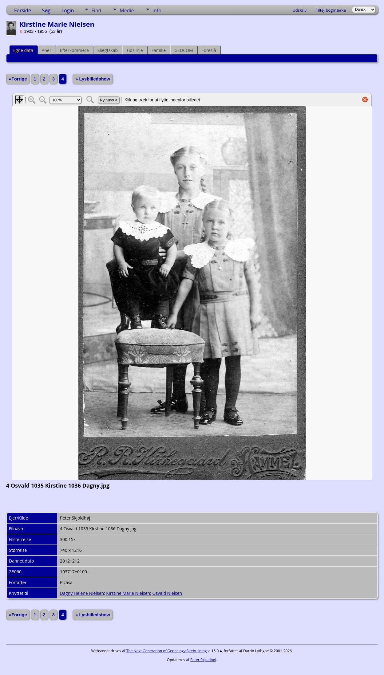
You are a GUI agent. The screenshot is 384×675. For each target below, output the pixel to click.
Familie (159, 50)
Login (67, 10)
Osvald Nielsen (167, 593)
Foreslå (209, 50)
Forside (22, 10)
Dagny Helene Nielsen (82, 593)
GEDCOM (183, 50)
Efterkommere (74, 50)
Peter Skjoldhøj (203, 659)
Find (96, 10)
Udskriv (299, 10)
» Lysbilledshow (92, 79)
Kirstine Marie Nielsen (128, 593)
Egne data (23, 50)
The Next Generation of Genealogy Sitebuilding (166, 650)
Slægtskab (107, 50)
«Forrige (18, 79)
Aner (46, 50)
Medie (127, 10)
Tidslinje (134, 50)
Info (156, 10)
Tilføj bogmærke (331, 10)
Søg (46, 10)
